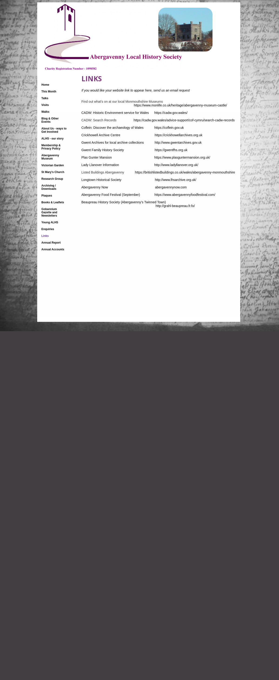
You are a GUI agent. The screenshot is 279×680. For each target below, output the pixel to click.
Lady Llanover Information (117, 165)
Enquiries (47, 229)
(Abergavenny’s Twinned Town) (147, 202)
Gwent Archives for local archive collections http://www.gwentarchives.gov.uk (152, 142)
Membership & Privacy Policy (51, 147)
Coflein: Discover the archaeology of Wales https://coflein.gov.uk (151, 127)
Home (45, 84)
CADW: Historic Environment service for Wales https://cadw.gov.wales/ (134, 113)
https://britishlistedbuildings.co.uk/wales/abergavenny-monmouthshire (185, 172)
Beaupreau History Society (100, 202)
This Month (48, 91)
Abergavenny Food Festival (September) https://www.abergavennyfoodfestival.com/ (148, 195)
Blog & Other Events (50, 120)
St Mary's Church (52, 172)
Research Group (52, 178)
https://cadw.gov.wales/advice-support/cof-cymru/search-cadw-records (182, 120)
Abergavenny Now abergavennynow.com (152, 187)
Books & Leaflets (52, 202)
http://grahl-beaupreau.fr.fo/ (138, 206)
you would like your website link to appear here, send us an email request (136, 90)
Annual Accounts (52, 249)
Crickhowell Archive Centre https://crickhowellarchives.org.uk (144, 135)
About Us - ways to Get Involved (53, 130)
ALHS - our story (52, 138)
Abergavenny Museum (50, 157)
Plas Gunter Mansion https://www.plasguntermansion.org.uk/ (145, 157)
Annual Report (51, 242)
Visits (45, 105)
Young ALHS (49, 222)
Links (45, 236)
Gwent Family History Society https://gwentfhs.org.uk (142, 150)
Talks (44, 98)
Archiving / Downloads (48, 187)
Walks (45, 111)
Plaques (46, 195)
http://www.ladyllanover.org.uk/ (176, 165)
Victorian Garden (52, 165)
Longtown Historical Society (130, 178)
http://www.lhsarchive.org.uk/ (175, 180)
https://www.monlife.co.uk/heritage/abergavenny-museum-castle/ (155, 105)
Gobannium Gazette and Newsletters (49, 212)
